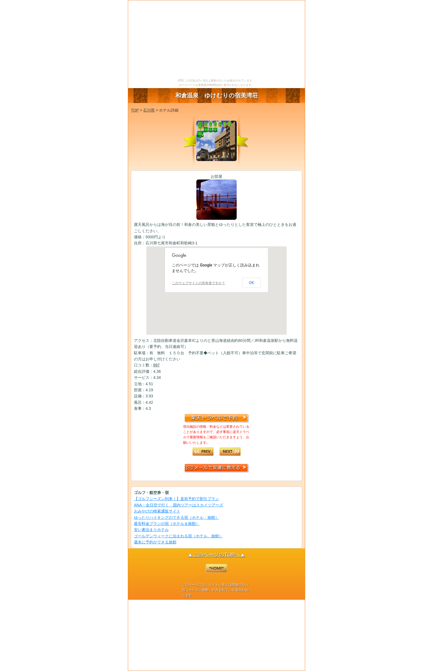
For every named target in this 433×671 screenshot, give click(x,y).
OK (251, 283)
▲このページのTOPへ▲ (216, 555)
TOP (135, 110)
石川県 (149, 110)
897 (156, 365)
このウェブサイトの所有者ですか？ (198, 283)
